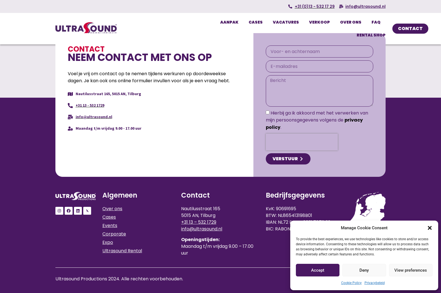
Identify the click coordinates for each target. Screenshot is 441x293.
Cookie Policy (351, 283)
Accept (317, 270)
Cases (256, 22)
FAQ (376, 22)
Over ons (350, 22)
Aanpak (229, 22)
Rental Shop (371, 35)
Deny (364, 270)
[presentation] (302, 142)
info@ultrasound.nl (201, 229)
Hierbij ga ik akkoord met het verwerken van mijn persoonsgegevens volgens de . (317, 120)
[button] (430, 228)
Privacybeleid (374, 283)
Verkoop (319, 22)
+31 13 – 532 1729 (198, 222)
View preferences (410, 270)
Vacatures (286, 22)
